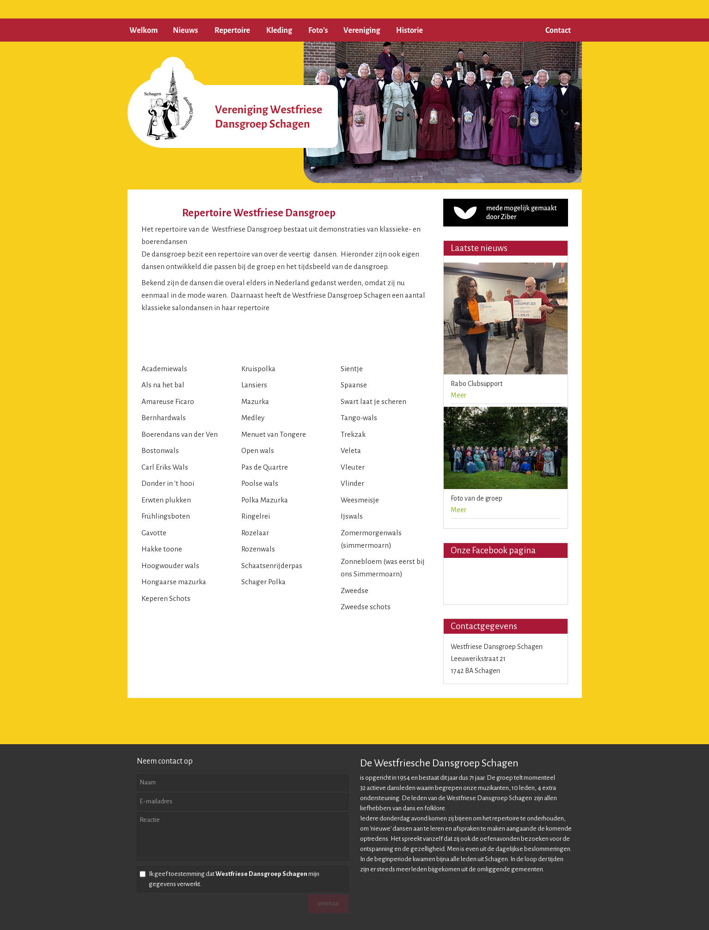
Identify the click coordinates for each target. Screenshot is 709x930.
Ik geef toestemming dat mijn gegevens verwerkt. (234, 878)
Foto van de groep (476, 498)
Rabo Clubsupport (476, 383)
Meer (458, 395)
